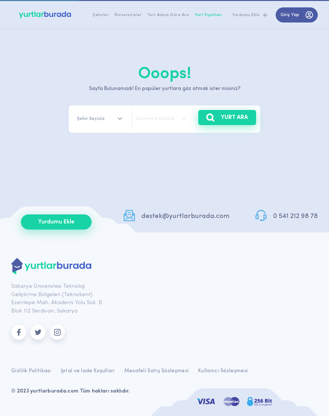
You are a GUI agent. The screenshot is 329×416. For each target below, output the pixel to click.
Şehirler (101, 15)
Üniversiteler (128, 15)
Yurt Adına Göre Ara (168, 15)
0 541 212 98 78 (295, 216)
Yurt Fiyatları (208, 15)
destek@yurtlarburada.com (185, 216)
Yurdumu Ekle (56, 222)
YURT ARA (227, 117)
